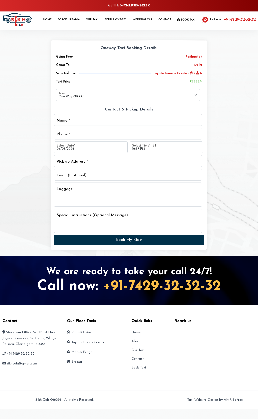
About (136, 341)
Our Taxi (92, 19)
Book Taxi (186, 19)
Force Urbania (69, 19)
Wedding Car (142, 19)
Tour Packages (115, 19)
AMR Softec (233, 399)
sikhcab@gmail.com (22, 363)
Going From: (65, 56)
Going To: (63, 65)
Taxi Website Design (202, 399)
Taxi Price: (63, 81)
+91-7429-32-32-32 (162, 286)
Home (47, 19)
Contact (164, 19)
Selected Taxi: (66, 73)
